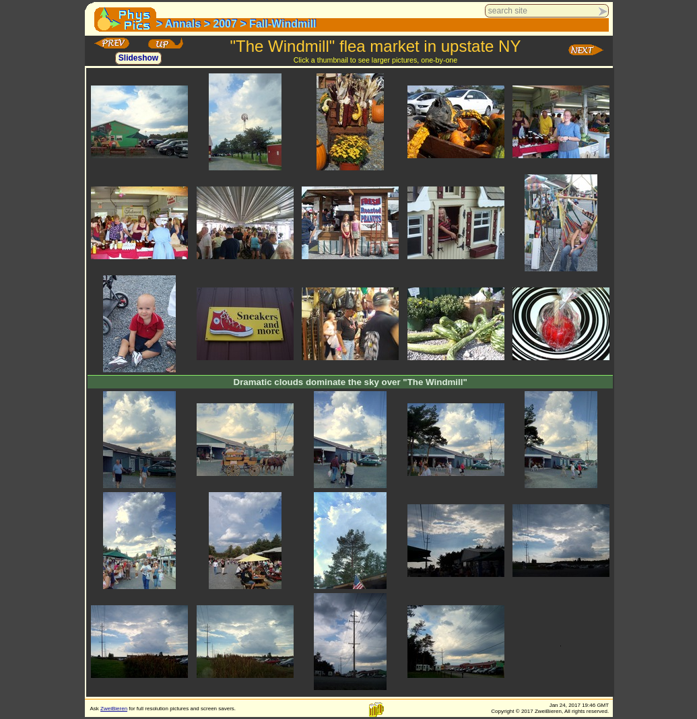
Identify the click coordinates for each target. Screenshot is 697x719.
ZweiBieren (113, 709)
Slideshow (138, 58)
